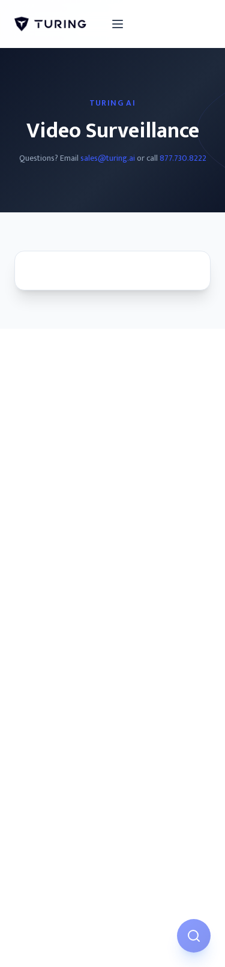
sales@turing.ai (107, 158)
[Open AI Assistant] (194, 936)
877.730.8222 (183, 158)
